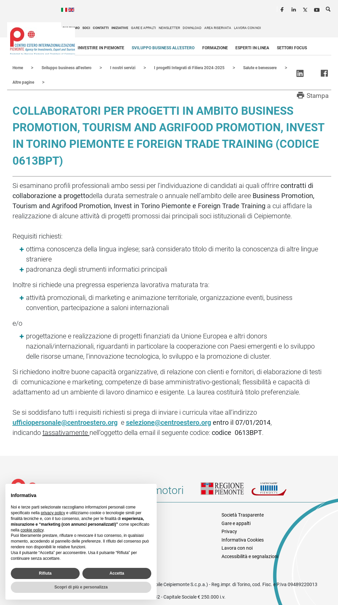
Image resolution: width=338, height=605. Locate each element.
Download (192, 28)
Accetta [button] (116, 573)
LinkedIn (294, 8)
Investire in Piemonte (101, 48)
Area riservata (217, 28)
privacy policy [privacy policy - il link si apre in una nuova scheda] (53, 513)
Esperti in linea (252, 48)
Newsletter (169, 28)
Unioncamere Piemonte (276, 492)
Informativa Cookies (243, 539)
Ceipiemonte (42, 40)
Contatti (101, 28)
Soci (86, 28)
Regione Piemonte (226, 492)
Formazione (215, 48)
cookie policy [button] (32, 530)
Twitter (306, 8)
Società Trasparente (243, 514)
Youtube (317, 8)
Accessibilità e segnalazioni (250, 555)
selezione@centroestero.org (168, 422)
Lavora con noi (247, 28)
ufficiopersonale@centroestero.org (65, 422)
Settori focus (292, 48)
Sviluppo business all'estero (163, 48)
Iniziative (119, 28)
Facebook (283, 8)
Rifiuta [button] (45, 573)
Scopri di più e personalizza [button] (81, 587)
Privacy (229, 530)
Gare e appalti (143, 28)
